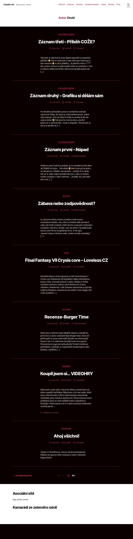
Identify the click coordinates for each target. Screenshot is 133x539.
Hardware (66, 381)
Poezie (66, 261)
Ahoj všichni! (66, 451)
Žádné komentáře (80, 163)
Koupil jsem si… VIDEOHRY (66, 388)
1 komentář (80, 48)
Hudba (103, 4)
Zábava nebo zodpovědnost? (66, 210)
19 (69, 490)
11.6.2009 (65, 218)
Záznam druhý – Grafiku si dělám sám (66, 99)
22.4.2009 (67, 395)
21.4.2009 (67, 458)
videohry (56, 428)
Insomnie (79, 4)
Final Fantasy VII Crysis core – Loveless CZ (66, 271)
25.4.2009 (67, 281)
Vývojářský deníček (92, 4)
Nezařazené (66, 444)
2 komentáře (80, 281)
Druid (58, 48)
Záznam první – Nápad (66, 156)
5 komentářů (80, 395)
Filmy (118, 4)
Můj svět (62, 4)
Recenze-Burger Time (66, 331)
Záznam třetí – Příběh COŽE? (66, 41)
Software (70, 4)
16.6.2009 (68, 48)
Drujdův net (9, 4)
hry (51, 428)
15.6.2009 (65, 163)
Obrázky (111, 4)
